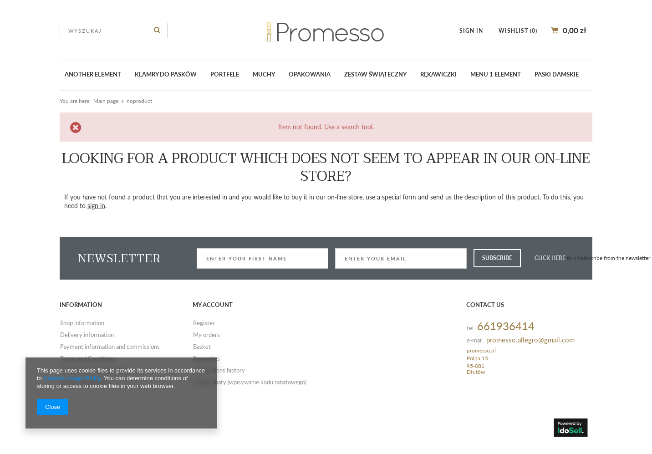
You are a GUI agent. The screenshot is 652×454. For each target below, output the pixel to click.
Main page (105, 100)
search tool (356, 127)
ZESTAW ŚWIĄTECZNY (375, 74)
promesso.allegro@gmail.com (530, 340)
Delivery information (87, 335)
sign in (96, 205)
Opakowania (310, 74)
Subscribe (497, 258)
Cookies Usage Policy (71, 378)
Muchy (264, 74)
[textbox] (114, 30)
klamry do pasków (166, 74)
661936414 (506, 326)
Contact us (485, 304)
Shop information (82, 323)
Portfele (224, 74)
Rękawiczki (438, 74)
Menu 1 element (495, 74)
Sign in (472, 30)
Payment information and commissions (110, 347)
